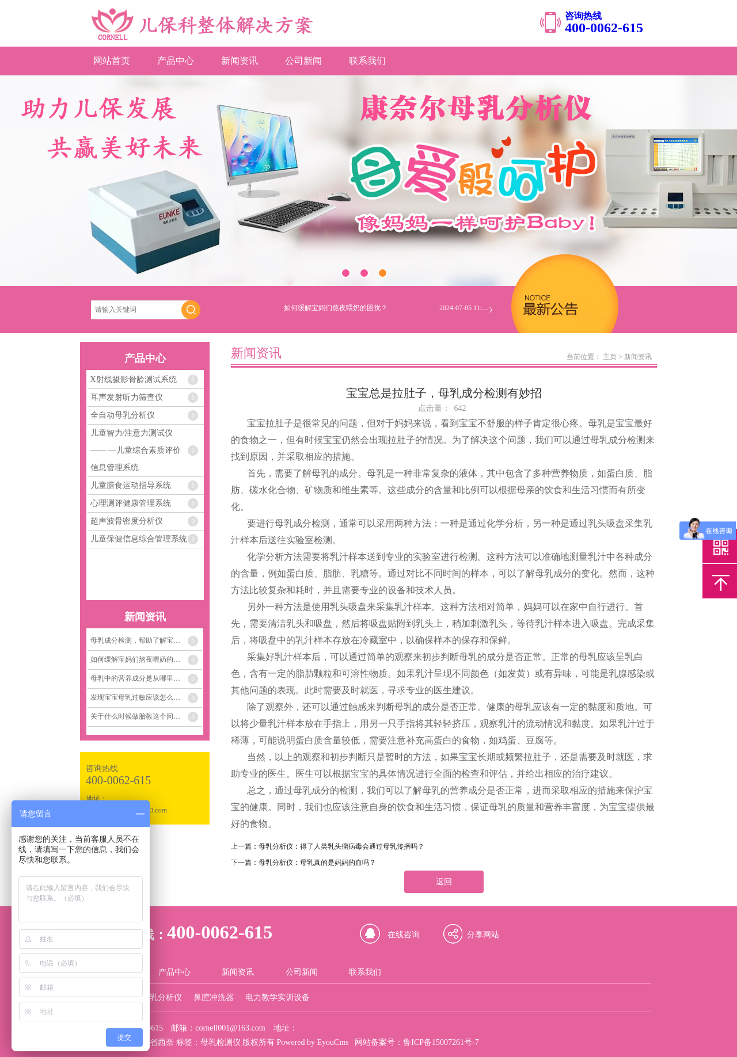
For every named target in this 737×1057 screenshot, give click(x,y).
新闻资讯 (239, 61)
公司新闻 (303, 61)
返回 (444, 881)
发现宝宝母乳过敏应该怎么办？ (138, 697)
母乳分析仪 (162, 997)
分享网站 (483, 934)
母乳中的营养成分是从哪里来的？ (142, 678)
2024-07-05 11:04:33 (465, 310)
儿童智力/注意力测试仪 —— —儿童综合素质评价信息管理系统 (135, 450)
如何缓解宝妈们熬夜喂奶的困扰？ (142, 659)
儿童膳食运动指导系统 (130, 485)
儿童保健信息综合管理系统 (138, 539)
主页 (610, 357)
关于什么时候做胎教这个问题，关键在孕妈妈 (146, 716)
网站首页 (111, 61)
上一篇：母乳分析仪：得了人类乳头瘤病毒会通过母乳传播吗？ (327, 846)
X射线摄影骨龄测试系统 (133, 379)
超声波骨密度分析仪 (126, 521)
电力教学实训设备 (277, 997)
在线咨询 (404, 934)
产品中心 (175, 61)
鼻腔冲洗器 (213, 997)
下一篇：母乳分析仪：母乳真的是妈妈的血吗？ (303, 862)
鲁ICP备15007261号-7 (440, 1042)
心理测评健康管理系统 (130, 503)
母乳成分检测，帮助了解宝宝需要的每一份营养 (146, 640)
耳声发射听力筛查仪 (126, 397)
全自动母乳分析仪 (122, 415)
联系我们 (367, 61)
